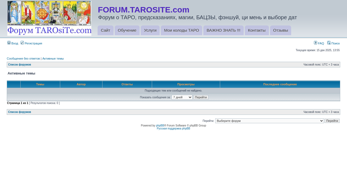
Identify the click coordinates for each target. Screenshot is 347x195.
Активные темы (53, 58)
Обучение (127, 30)
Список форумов (19, 64)
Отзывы (280, 30)
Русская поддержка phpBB (173, 128)
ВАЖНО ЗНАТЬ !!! (223, 30)
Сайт (105, 30)
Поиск (333, 43)
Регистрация (31, 43)
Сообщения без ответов (23, 58)
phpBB (160, 125)
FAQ (319, 43)
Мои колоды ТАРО (181, 30)
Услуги (150, 30)
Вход (12, 43)
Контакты (257, 30)
